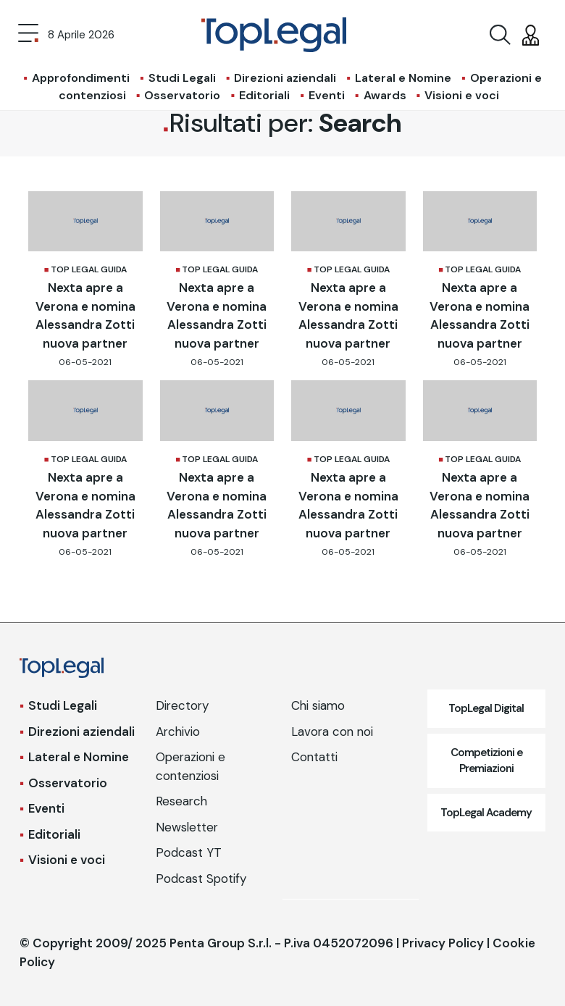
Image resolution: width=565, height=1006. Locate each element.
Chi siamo (318, 705)
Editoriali (264, 95)
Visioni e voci (461, 95)
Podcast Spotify (201, 878)
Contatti (314, 757)
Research (181, 801)
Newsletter (187, 827)
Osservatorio (182, 95)
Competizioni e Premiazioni (486, 760)
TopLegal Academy (486, 812)
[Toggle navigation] (28, 35)
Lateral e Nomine (403, 77)
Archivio (178, 731)
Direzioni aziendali (285, 77)
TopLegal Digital (486, 708)
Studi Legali (182, 77)
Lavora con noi (332, 731)
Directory (182, 705)
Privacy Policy (443, 943)
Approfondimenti (81, 77)
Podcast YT (189, 852)
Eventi (327, 95)
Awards (385, 95)
